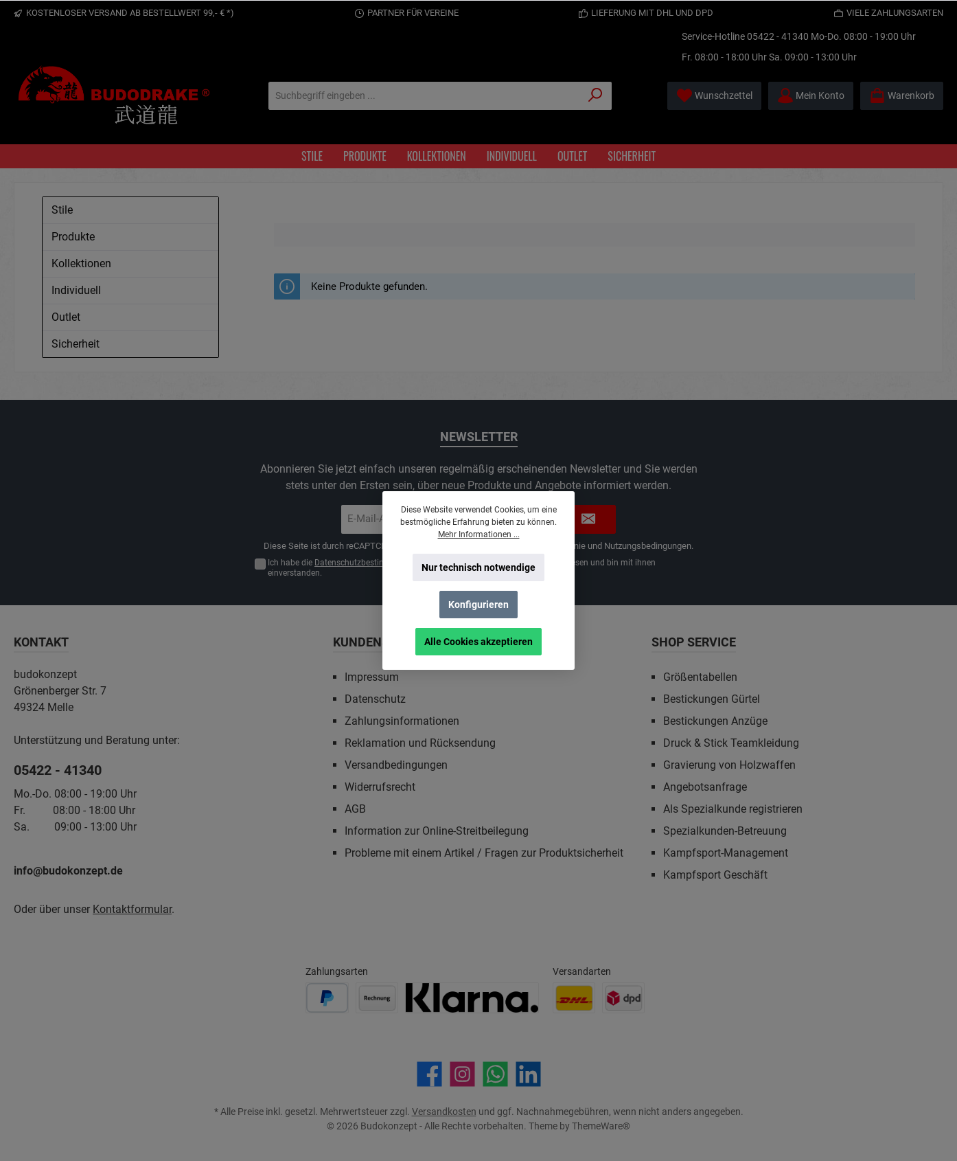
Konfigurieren (478, 604)
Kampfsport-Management (725, 852)
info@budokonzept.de (68, 870)
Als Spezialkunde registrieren (733, 808)
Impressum (372, 677)
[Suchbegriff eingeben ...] (424, 96)
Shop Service (694, 642)
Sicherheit (75, 343)
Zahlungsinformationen (402, 721)
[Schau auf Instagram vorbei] (462, 1074)
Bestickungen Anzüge (715, 721)
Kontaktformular (132, 909)
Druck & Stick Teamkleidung (731, 742)
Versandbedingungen (396, 764)
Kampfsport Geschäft (715, 874)
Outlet (65, 317)
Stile (62, 209)
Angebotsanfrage (705, 786)
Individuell (76, 290)
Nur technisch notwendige (478, 567)
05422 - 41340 (778, 36)
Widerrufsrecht (380, 786)
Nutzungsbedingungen (647, 546)
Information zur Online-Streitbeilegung (437, 830)
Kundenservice (381, 642)
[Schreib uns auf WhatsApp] (495, 1074)
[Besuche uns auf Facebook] (429, 1074)
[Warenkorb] (901, 96)
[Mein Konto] (810, 96)
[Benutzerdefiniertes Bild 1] (327, 997)
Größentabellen (700, 677)
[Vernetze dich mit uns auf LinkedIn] (528, 1074)
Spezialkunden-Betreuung (725, 830)
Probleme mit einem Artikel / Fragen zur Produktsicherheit (484, 852)
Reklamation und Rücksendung (420, 742)
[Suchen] (595, 96)
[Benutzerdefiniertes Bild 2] (377, 997)
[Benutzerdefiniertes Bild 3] (472, 997)
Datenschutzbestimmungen (365, 562)
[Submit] (588, 519)
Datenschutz (375, 699)
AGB (355, 808)
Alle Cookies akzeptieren (478, 641)
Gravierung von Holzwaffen (729, 764)
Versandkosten (444, 1111)
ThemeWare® (601, 1125)
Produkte (73, 236)
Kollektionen (81, 263)
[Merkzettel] (714, 96)
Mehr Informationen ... (479, 534)
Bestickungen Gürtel (711, 699)
